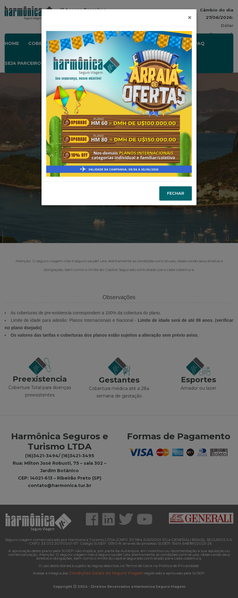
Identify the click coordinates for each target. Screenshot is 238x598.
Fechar (175, 193)
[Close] (189, 17)
